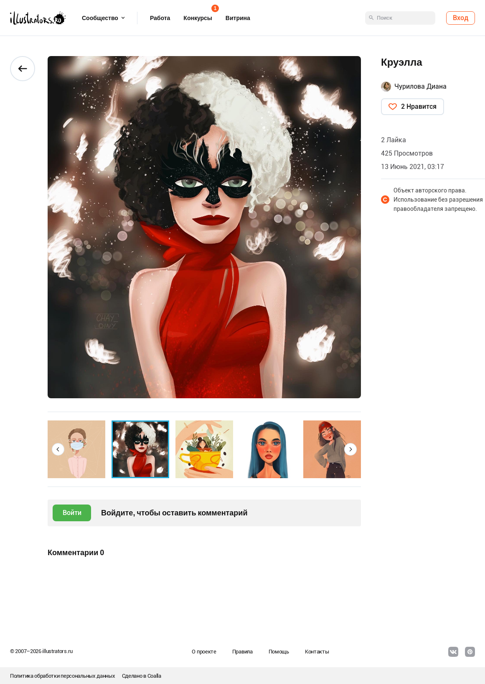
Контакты (317, 651)
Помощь (279, 651)
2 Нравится (419, 106)
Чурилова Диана (420, 86)
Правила (242, 651)
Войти (72, 513)
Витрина (238, 18)
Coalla (154, 676)
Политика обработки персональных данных (62, 676)
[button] (58, 449)
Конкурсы (197, 15)
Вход (460, 18)
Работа (160, 18)
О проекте (204, 651)
